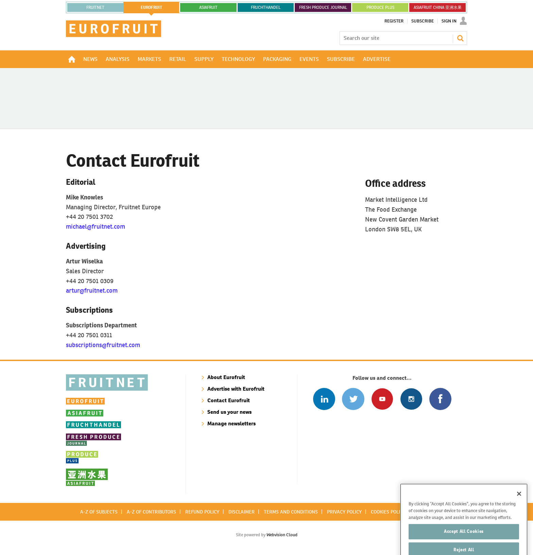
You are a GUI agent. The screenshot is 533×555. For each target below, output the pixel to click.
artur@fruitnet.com (92, 290)
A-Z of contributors (151, 512)
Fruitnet (95, 7)
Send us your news (229, 411)
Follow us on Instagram (411, 399)
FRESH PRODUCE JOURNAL (323, 7)
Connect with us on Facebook (440, 399)
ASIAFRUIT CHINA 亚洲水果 (438, 7)
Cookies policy (388, 512)
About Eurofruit (226, 377)
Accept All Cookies (464, 540)
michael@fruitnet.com (95, 226)
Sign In (449, 21)
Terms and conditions (291, 512)
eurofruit (151, 7)
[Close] (519, 502)
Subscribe (422, 21)
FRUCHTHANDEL (265, 7)
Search (460, 38)
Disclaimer (241, 512)
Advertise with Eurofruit (235, 388)
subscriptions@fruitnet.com (103, 345)
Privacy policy (344, 512)
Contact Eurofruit (228, 400)
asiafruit (208, 7)
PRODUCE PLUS (380, 7)
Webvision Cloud (281, 535)
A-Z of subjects (99, 512)
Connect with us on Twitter (353, 399)
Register (393, 21)
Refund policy (202, 512)
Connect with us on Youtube (382, 399)
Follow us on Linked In (324, 399)
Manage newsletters (231, 423)
